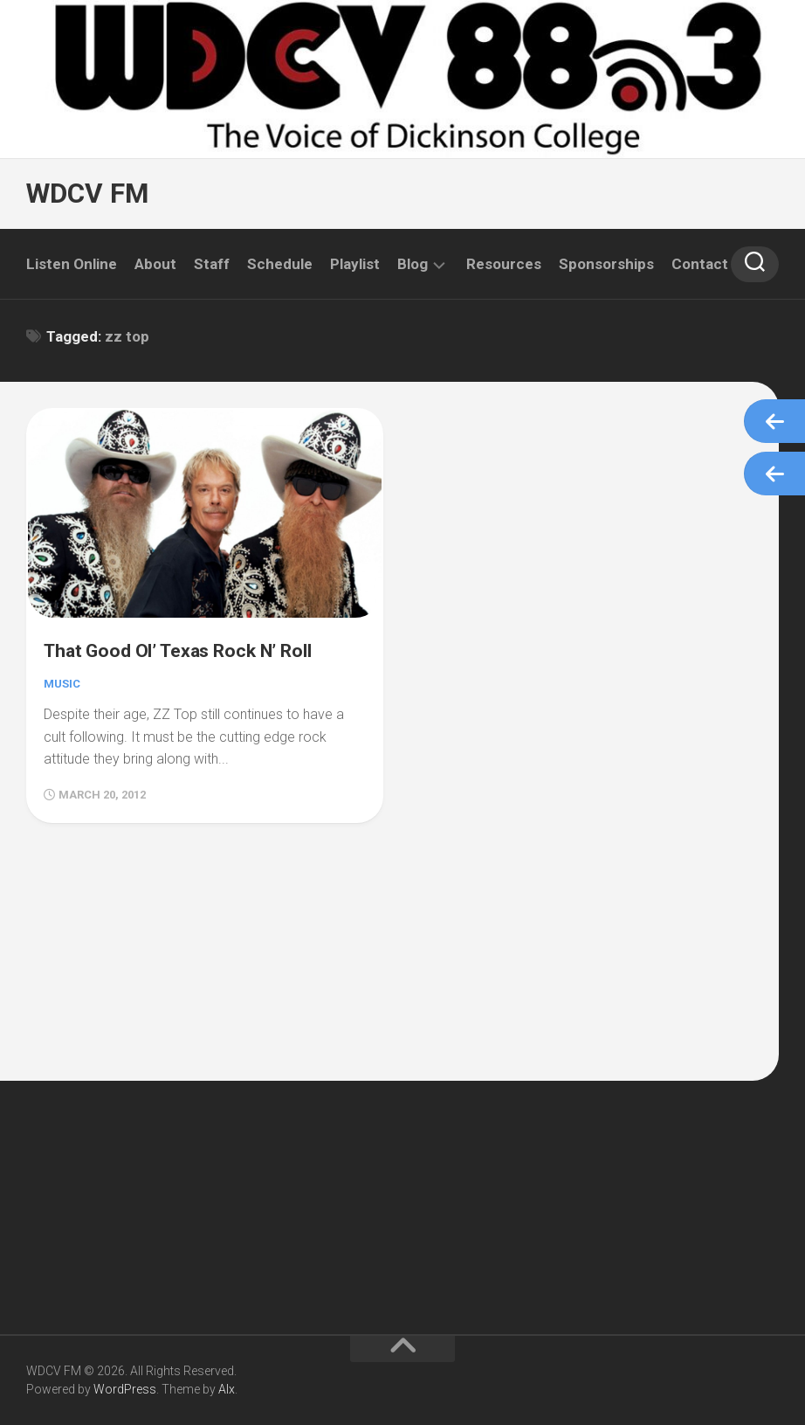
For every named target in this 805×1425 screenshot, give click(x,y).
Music (64, 680)
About (155, 264)
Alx (226, 1389)
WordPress (124, 1389)
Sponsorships (606, 264)
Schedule (280, 264)
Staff (212, 264)
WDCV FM (85, 193)
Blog (412, 264)
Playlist (355, 264)
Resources (503, 264)
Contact (699, 264)
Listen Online (71, 264)
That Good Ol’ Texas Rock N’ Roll (194, 645)
